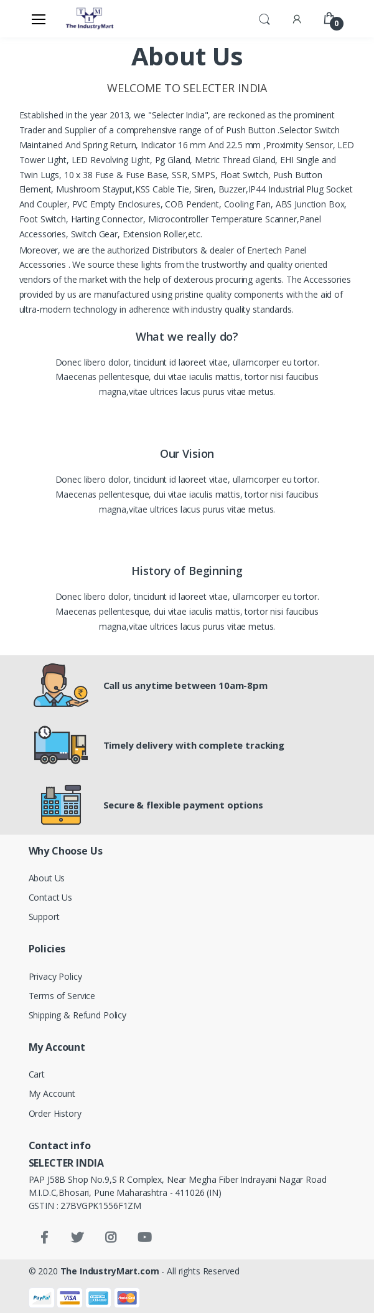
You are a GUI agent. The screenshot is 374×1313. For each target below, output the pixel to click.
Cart (37, 1074)
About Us (47, 878)
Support (44, 916)
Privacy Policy (55, 976)
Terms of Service (62, 996)
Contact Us (51, 897)
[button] (264, 18)
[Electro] (90, 18)
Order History (55, 1113)
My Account (52, 1093)
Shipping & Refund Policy (78, 1015)
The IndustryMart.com (109, 1271)
